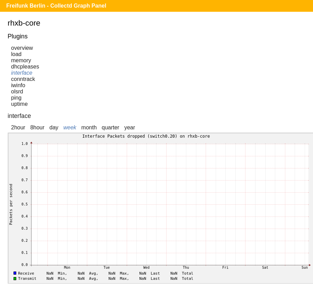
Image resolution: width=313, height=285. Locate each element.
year (129, 127)
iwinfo (18, 85)
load (16, 54)
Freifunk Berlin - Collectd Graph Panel (56, 6)
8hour (37, 127)
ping (16, 98)
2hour (18, 127)
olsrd (17, 91)
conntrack (23, 79)
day (54, 127)
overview (22, 48)
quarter (110, 127)
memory (21, 60)
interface (21, 73)
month (89, 127)
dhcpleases (25, 67)
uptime (19, 104)
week (69, 127)
